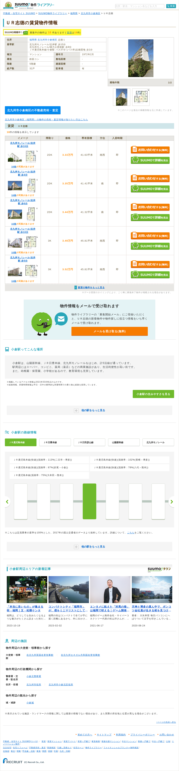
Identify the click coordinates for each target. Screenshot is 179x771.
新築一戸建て (144, 741)
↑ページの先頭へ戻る (166, 722)
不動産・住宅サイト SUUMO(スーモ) (20, 741)
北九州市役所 (34, 684)
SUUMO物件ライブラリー (52, 13)
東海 (38, 751)
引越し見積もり (64, 748)
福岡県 (74, 13)
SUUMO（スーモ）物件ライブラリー (28, 5)
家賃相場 (96, 741)
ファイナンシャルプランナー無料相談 (121, 748)
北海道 (6, 751)
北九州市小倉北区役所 (61, 684)
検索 (172, 6)
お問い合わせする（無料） (150, 150)
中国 (56, 751)
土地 (168, 741)
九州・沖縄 (65, 751)
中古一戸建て (158, 741)
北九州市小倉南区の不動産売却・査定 (32, 110)
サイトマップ (104, 734)
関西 (44, 751)
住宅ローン (78, 748)
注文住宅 (7, 748)
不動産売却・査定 (37, 748)
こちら (130, 532)
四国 (50, 751)
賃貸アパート (70, 741)
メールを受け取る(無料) (109, 331)
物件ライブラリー (93, 748)
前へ (8, 502)
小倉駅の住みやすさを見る (153, 394)
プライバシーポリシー (142, 734)
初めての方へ (85, 734)
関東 (19, 751)
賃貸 (69, 32)
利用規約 (121, 734)
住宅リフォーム (20, 748)
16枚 (13, 166)
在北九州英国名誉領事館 (40, 655)
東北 (13, 751)
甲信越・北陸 (28, 751)
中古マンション (129, 741)
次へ (171, 502)
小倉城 (30, 702)
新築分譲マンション (111, 741)
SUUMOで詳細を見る (150, 160)
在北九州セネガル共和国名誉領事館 (80, 655)
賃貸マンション (54, 741)
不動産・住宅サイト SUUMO (19, 13)
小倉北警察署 (34, 676)
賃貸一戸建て (84, 741)
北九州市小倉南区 (90, 13)
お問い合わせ (166, 734)
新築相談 (51, 748)
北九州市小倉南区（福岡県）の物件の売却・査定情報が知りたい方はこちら (46, 119)
